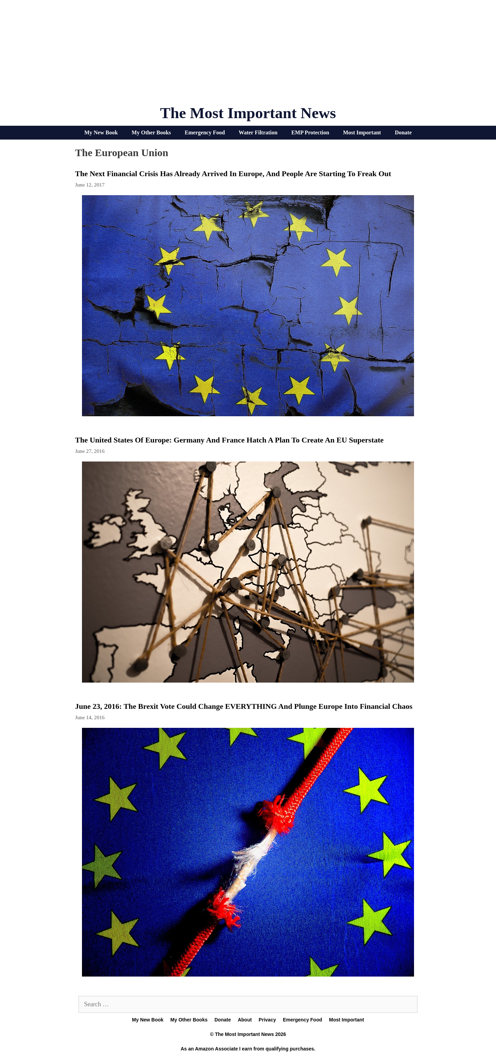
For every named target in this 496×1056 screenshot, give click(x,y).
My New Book (101, 132)
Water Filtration (258, 132)
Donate (403, 132)
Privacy (267, 1019)
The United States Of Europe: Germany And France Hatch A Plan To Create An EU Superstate (229, 440)
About (244, 1019)
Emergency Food (205, 132)
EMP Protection (310, 132)
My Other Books (151, 132)
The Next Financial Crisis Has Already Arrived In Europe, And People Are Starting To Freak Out (233, 173)
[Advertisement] (248, 55)
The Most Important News (248, 113)
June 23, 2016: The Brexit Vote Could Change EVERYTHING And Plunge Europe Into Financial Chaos (243, 706)
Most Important (362, 132)
